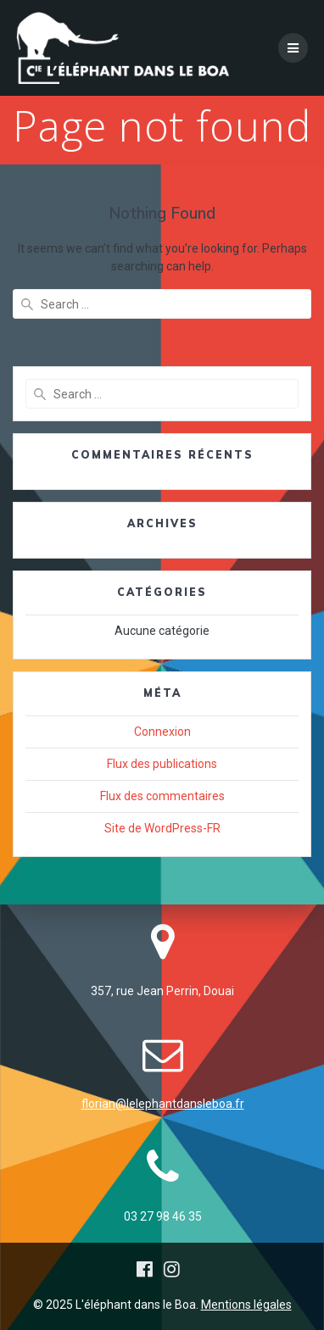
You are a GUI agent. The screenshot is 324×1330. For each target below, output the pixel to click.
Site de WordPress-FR (162, 828)
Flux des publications (162, 764)
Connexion (162, 731)
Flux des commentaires (162, 796)
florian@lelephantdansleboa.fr (162, 1103)
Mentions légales (246, 1304)
